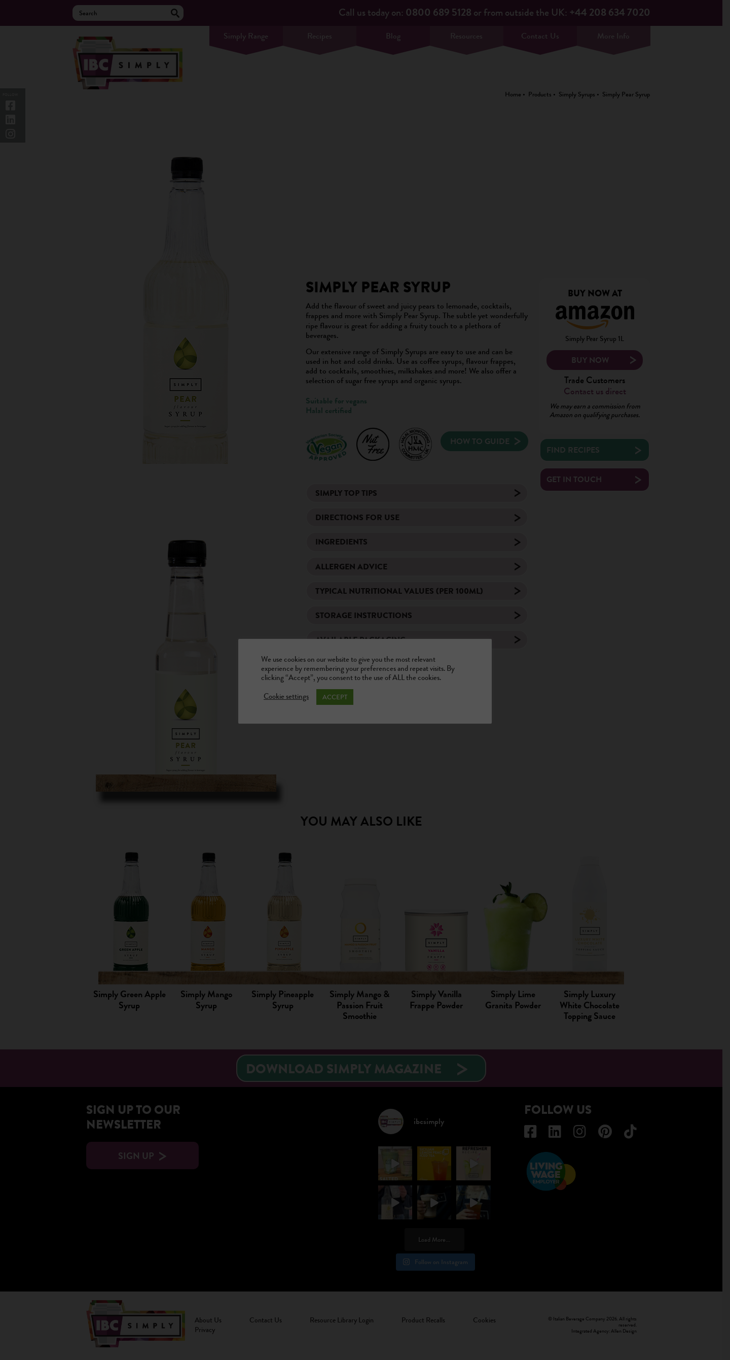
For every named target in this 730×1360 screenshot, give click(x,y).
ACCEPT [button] (334, 697)
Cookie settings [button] (286, 696)
